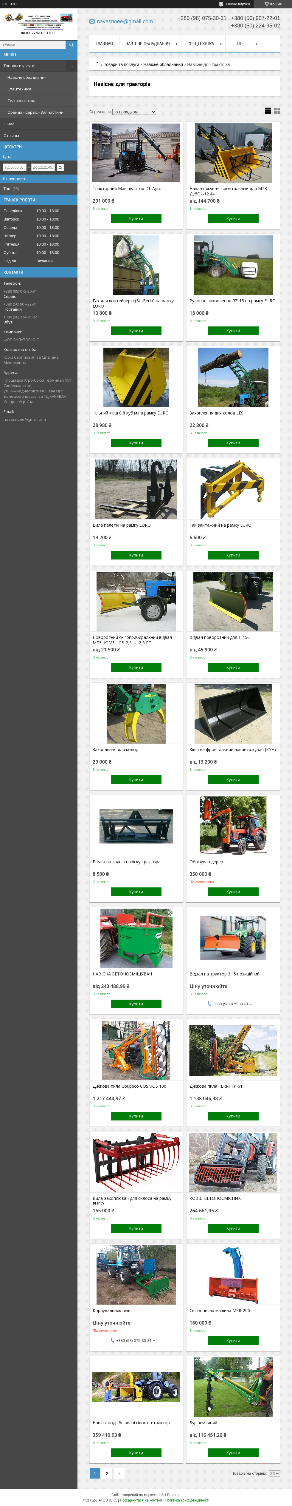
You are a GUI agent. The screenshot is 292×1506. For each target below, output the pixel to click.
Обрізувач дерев (206, 861)
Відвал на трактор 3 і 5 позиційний (225, 974)
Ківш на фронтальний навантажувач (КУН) (233, 749)
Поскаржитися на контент (141, 1500)
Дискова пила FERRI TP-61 (216, 1086)
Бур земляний (203, 1422)
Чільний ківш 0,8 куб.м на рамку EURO (131, 413)
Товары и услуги (19, 65)
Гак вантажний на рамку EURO (220, 525)
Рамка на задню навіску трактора (127, 861)
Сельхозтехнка (22, 100)
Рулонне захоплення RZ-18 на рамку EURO (233, 300)
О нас (9, 124)
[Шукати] (71, 44)
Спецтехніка (19, 89)
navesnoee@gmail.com (25, 419)
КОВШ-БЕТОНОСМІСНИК (215, 1198)
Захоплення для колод (115, 749)
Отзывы (11, 135)
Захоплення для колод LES (216, 413)
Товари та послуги (121, 64)
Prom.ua (174, 1495)
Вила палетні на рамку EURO (122, 525)
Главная (104, 43)
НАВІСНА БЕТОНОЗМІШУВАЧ (122, 974)
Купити (136, 218)
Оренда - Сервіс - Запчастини (35, 112)
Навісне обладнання (26, 77)
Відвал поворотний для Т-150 (220, 637)
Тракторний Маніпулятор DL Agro (127, 188)
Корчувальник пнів (112, 1310)
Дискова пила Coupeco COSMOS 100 (129, 1086)
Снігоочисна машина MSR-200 (220, 1310)
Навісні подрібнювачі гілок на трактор (131, 1422)
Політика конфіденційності (187, 1500)
